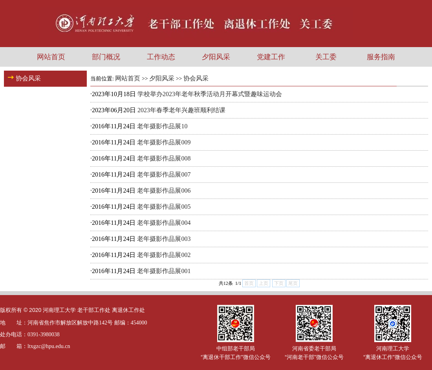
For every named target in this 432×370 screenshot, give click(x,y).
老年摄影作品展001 (163, 271)
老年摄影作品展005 (163, 206)
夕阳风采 (216, 57)
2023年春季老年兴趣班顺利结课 (181, 110)
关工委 (326, 57)
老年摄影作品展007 (163, 174)
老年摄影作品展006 (163, 190)
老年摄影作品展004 (163, 222)
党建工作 (271, 57)
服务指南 (381, 57)
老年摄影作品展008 (163, 158)
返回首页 (415, 78)
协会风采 (196, 78)
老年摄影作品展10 (162, 126)
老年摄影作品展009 (163, 142)
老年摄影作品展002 (163, 255)
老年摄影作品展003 (163, 238)
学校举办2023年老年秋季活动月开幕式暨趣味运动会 (209, 94)
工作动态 (161, 57)
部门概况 (106, 57)
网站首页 (51, 57)
